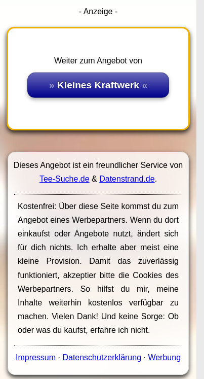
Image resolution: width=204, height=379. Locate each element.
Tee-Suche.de (64, 179)
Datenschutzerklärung (101, 357)
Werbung (164, 357)
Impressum (36, 357)
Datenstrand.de (126, 179)
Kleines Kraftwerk (98, 85)
